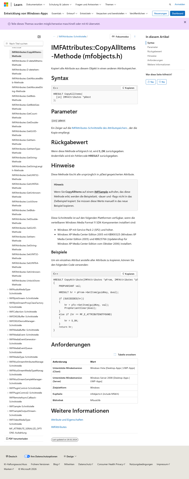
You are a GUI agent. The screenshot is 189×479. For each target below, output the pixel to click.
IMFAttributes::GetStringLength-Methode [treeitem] (27, 168)
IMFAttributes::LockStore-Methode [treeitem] (25, 203)
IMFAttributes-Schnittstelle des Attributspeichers (99, 128)
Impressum (162, 464)
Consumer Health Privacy (110, 464)
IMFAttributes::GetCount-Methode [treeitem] (25, 115)
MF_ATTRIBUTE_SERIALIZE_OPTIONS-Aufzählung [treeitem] (25, 430)
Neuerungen (160, 13)
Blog (55, 464)
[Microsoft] (6, 4)
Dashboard (177, 13)
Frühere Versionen (40, 464)
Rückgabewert (154, 51)
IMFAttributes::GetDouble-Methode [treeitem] (25, 124)
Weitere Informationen (158, 64)
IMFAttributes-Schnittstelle (72, 36)
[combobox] (23, 43)
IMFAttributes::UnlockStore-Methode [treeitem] (26, 282)
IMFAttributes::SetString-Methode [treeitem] (24, 247)
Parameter (152, 47)
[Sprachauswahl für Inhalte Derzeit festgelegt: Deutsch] (11, 456)
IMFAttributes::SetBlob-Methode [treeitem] (24, 212)
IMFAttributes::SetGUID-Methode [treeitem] (24, 230)
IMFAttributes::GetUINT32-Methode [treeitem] (25, 177)
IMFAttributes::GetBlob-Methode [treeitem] (24, 98)
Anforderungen (155, 60)
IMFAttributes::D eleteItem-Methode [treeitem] (26, 71)
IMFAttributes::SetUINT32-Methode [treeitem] (25, 256)
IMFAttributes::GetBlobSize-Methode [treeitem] (26, 106)
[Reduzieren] (39, 37)
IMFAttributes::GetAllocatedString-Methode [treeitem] (27, 89)
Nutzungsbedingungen (141, 464)
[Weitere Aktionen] (135, 36)
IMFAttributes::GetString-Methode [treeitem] (25, 159)
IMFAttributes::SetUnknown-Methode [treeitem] (26, 273)
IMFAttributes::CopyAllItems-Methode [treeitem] (27, 54)
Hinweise (151, 55)
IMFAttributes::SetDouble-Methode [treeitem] (25, 221)
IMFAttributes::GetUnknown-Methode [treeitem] (26, 194)
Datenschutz (84, 464)
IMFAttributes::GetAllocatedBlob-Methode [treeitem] (27, 80)
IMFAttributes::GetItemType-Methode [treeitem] (26, 150)
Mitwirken (69, 464)
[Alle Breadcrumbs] (54, 36)
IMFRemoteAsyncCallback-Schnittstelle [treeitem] (23, 399)
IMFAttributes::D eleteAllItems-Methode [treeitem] (27, 63)
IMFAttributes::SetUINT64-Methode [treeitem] (25, 265)
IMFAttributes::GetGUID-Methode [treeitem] (24, 133)
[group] (94, 306)
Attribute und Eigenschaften (67, 419)
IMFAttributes (59, 427)
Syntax (150, 42)
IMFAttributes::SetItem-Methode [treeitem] (24, 238)
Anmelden (180, 4)
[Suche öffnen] (170, 4)
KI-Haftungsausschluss (15, 464)
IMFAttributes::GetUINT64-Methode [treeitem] (25, 186)
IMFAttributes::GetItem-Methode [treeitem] (24, 142)
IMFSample (101, 191)
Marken (8, 469)
